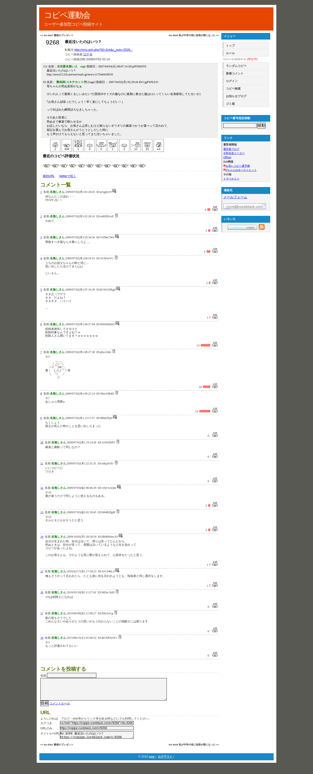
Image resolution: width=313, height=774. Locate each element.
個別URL (49, 176)
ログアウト (165, 763)
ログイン (232, 81)
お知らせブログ (236, 96)
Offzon (227, 157)
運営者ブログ (231, 148)
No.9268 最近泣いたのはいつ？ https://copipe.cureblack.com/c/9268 (97, 740)
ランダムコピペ (236, 66)
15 (41, 571)
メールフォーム (235, 197)
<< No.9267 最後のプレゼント (56, 35)
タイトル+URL (50, 738)
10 (41, 442)
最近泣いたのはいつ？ (83, 42)
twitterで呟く (67, 176)
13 (41, 512)
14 (41, 536)
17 (41, 613)
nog (152, 763)
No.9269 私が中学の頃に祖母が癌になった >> (194, 35)
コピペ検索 (233, 88)
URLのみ (46, 733)
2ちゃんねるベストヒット (241, 169)
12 (41, 488)
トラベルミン (231, 178)
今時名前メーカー (234, 153)
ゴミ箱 (230, 103)
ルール (230, 53)
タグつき (46, 728)
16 (41, 592)
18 (41, 637)
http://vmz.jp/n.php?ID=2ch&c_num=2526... (103, 50)
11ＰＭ (87, 54)
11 (41, 463)
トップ (230, 45)
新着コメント (235, 73)
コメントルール (59, 708)
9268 (52, 42)
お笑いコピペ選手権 (238, 165)
